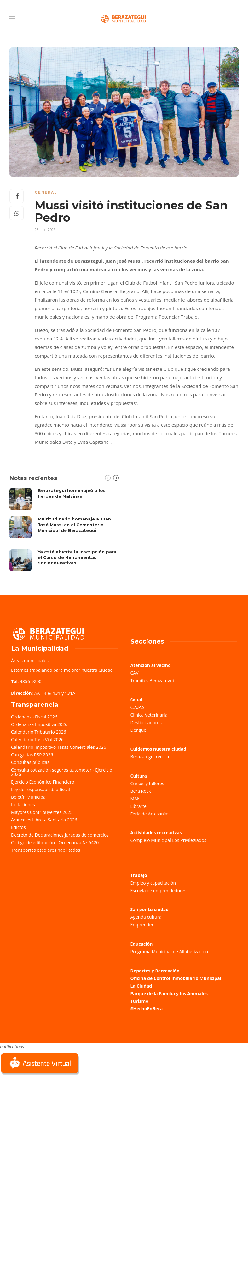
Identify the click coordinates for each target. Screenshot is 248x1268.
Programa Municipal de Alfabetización (169, 951)
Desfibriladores (146, 722)
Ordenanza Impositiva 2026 (39, 724)
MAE (135, 799)
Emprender (142, 925)
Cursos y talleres (147, 783)
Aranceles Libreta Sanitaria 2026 (44, 820)
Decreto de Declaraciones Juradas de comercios (60, 835)
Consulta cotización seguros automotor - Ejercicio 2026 (61, 772)
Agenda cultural (146, 917)
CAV (134, 673)
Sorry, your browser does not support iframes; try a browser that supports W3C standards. (47, 1121)
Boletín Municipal (29, 797)
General (46, 192)
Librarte (138, 806)
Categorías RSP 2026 (32, 755)
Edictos (18, 827)
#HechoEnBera (146, 1009)
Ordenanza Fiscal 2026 (34, 717)
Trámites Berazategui (152, 680)
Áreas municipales (30, 661)
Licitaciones (23, 805)
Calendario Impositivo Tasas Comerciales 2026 (58, 747)
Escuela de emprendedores (158, 890)
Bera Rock (140, 791)
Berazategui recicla (149, 757)
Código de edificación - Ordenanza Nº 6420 (55, 842)
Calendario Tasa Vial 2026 (37, 739)
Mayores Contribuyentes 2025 (42, 812)
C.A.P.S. (138, 707)
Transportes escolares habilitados (45, 850)
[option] (64, 529)
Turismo (139, 1001)
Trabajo (138, 875)
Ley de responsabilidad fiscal (40, 789)
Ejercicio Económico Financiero (42, 782)
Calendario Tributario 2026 (38, 732)
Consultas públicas (30, 762)
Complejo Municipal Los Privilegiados (168, 840)
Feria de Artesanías (150, 814)
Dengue (138, 730)
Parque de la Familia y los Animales (169, 993)
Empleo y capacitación (153, 883)
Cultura (138, 776)
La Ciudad (141, 986)
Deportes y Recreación (155, 971)
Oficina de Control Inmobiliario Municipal (175, 978)
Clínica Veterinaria (149, 715)
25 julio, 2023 (45, 229)
